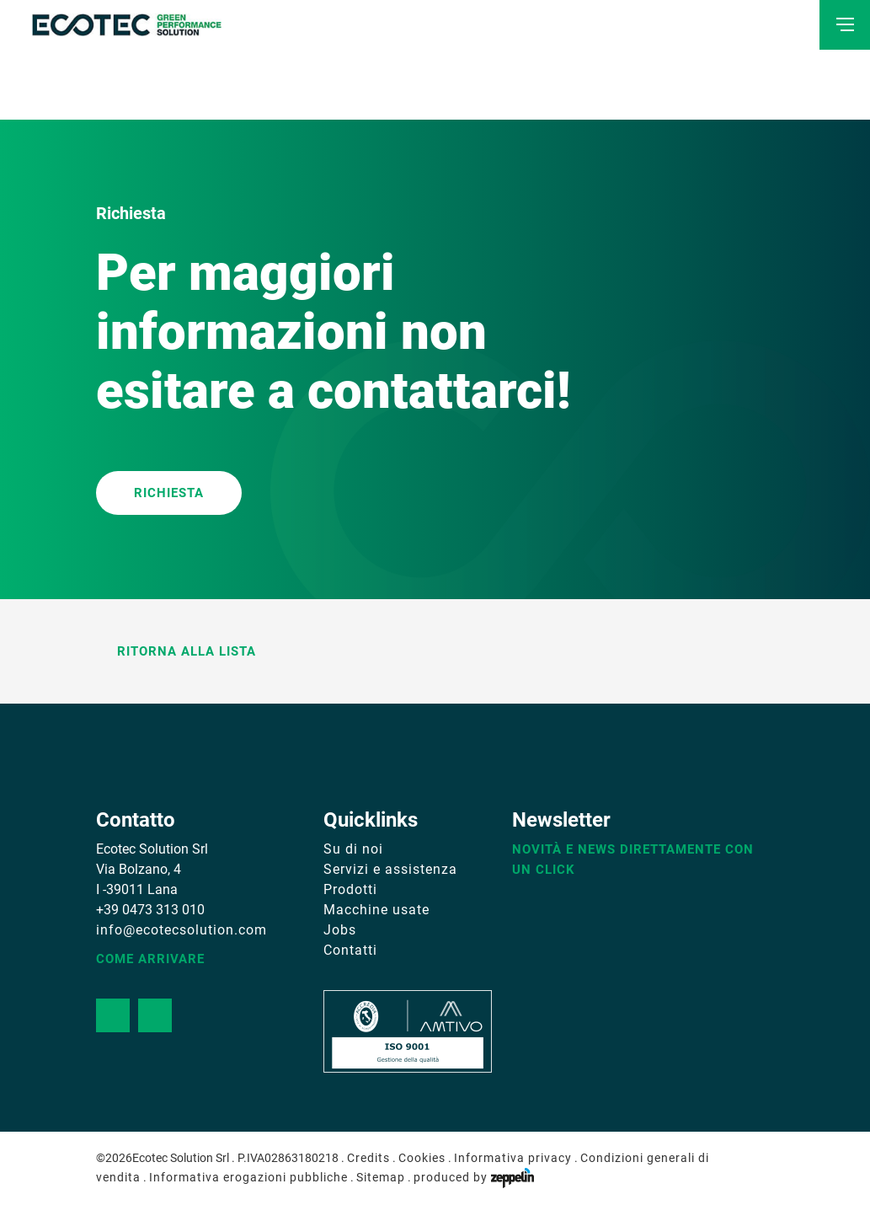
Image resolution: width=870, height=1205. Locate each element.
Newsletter (561, 820)
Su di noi (353, 849)
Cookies (422, 1158)
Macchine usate (376, 910)
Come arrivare (150, 959)
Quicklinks (370, 820)
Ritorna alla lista (176, 651)
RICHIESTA (169, 493)
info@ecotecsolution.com (181, 930)
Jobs (339, 930)
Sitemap (380, 1177)
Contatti (350, 950)
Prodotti (350, 889)
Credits (368, 1158)
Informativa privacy (513, 1158)
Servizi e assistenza (390, 869)
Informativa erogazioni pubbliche (248, 1177)
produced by (474, 1177)
